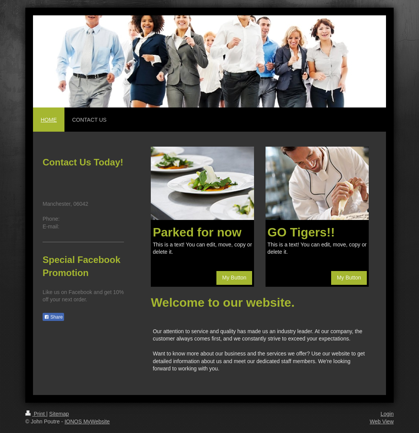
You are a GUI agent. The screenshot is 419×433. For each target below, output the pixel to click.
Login (387, 414)
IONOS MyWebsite (87, 421)
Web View (382, 421)
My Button (234, 277)
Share (53, 317)
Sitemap (59, 414)
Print (35, 414)
